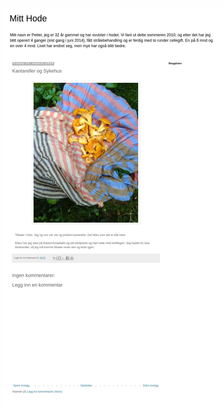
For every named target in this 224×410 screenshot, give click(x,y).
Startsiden (86, 385)
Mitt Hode (28, 18)
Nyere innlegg (21, 385)
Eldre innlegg (150, 385)
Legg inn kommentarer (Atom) (44, 391)
